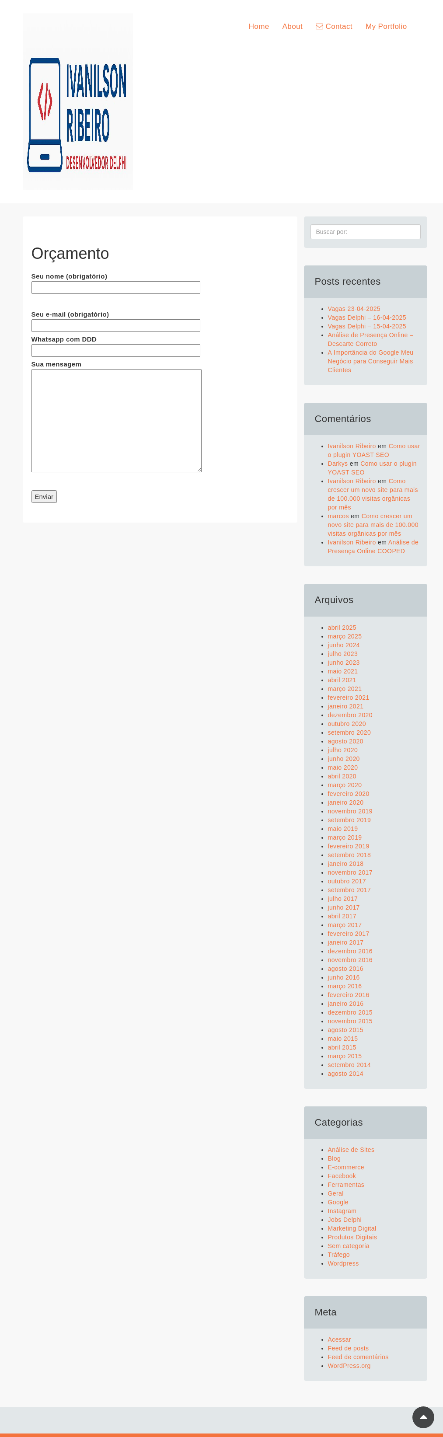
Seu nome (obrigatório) (115, 281)
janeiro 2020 (346, 802)
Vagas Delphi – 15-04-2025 (367, 326)
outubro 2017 (347, 881)
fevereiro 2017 (349, 933)
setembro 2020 (349, 732)
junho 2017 (344, 907)
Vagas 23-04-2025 (354, 308)
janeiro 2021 (346, 706)
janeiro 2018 (346, 863)
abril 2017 (342, 916)
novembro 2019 (350, 811)
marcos (338, 516)
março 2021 (345, 688)
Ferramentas (346, 1184)
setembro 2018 (349, 854)
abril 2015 (342, 1047)
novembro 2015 (350, 1021)
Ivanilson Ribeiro (352, 446)
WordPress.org (349, 1365)
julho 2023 (343, 653)
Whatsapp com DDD (115, 344)
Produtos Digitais (352, 1237)
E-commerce (346, 1167)
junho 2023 (344, 662)
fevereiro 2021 (349, 697)
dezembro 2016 (350, 951)
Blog (334, 1158)
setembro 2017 (349, 889)
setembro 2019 (349, 819)
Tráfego (339, 1254)
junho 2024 (344, 645)
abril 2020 (342, 776)
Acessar (339, 1339)
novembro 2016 (350, 959)
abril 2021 (342, 680)
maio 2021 (343, 671)
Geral (336, 1193)
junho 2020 (344, 758)
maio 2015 (343, 1038)
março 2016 (345, 986)
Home (259, 26)
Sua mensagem (116, 417)
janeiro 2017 (346, 942)
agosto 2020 (345, 741)
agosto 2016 (345, 968)
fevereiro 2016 (349, 994)
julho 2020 (343, 749)
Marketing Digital (352, 1228)
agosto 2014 (345, 1073)
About (293, 26)
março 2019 (345, 837)
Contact (334, 26)
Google (338, 1202)
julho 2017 (343, 898)
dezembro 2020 (350, 715)
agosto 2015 (345, 1029)
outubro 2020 (347, 723)
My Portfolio (386, 26)
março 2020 (345, 784)
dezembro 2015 (350, 1012)
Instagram (342, 1210)
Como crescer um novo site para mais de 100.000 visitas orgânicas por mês (373, 525)
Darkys (338, 463)
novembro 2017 (350, 872)
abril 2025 (342, 627)
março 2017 (345, 924)
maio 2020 (343, 767)
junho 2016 (344, 977)
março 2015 (345, 1056)
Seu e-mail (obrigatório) (115, 319)
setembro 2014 (349, 1064)
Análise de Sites (351, 1149)
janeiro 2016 (346, 1003)
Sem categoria (349, 1245)
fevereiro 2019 (349, 846)
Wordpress (343, 1263)
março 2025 (345, 636)
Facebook (342, 1175)
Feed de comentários (358, 1356)
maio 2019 (343, 828)
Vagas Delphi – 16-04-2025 (367, 317)
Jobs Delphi (345, 1219)
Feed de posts (348, 1348)
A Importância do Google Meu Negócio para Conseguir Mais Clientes (371, 361)
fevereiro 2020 (349, 793)
